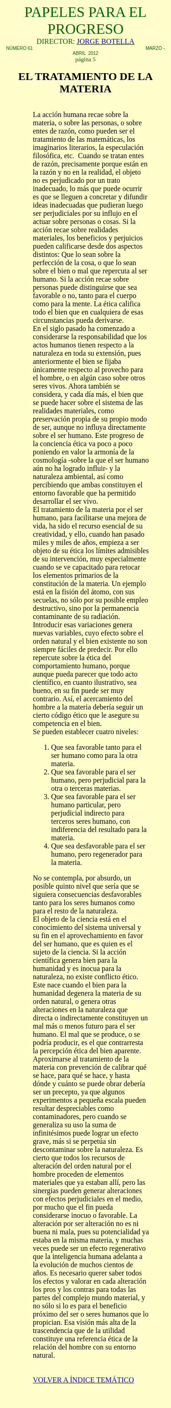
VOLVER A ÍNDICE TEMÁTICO (83, 1380)
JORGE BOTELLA (106, 41)
